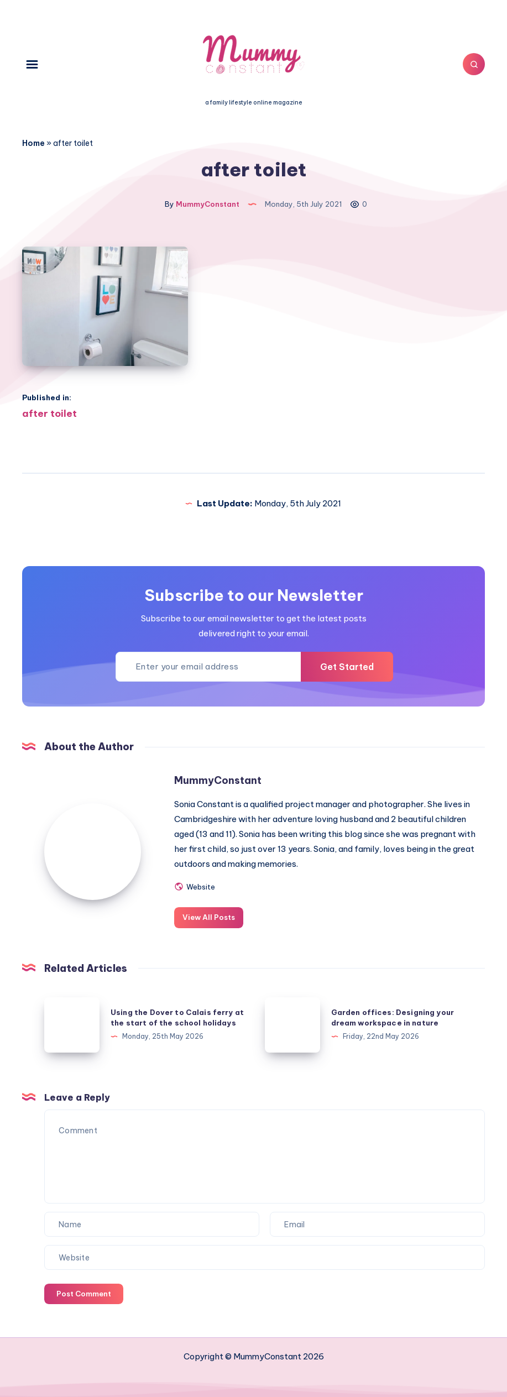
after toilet (49, 413)
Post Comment (83, 1293)
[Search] (474, 64)
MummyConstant (218, 780)
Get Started (347, 666)
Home (33, 143)
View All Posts (208, 917)
